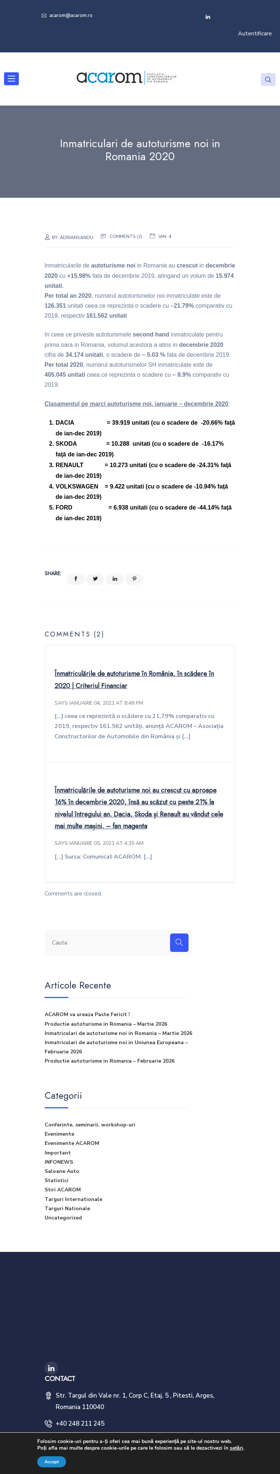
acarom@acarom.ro (70, 15)
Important (58, 1152)
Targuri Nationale (67, 1208)
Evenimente (59, 1134)
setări (236, 1448)
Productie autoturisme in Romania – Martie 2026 (106, 1024)
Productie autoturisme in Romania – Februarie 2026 (109, 1061)
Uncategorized (63, 1217)
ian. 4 (165, 236)
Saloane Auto (62, 1171)
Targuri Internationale (73, 1199)
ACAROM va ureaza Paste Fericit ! (87, 1014)
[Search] (179, 942)
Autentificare (255, 34)
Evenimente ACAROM (72, 1143)
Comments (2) (126, 236)
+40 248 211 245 (80, 1424)
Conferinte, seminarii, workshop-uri (90, 1124)
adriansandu (76, 238)
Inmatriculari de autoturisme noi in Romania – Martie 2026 (118, 1033)
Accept (52, 1462)
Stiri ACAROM (63, 1190)
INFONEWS (59, 1162)
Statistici (56, 1180)
